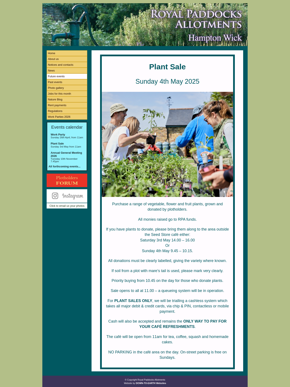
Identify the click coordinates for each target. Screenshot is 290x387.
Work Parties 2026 (59, 116)
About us (53, 59)
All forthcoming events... (64, 166)
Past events (55, 82)
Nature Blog (55, 99)
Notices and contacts (60, 64)
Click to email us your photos (66, 205)
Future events (56, 76)
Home (51, 53)
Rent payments (57, 105)
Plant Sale (57, 143)
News (51, 70)
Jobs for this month (59, 93)
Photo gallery (56, 87)
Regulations (55, 111)
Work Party (58, 134)
